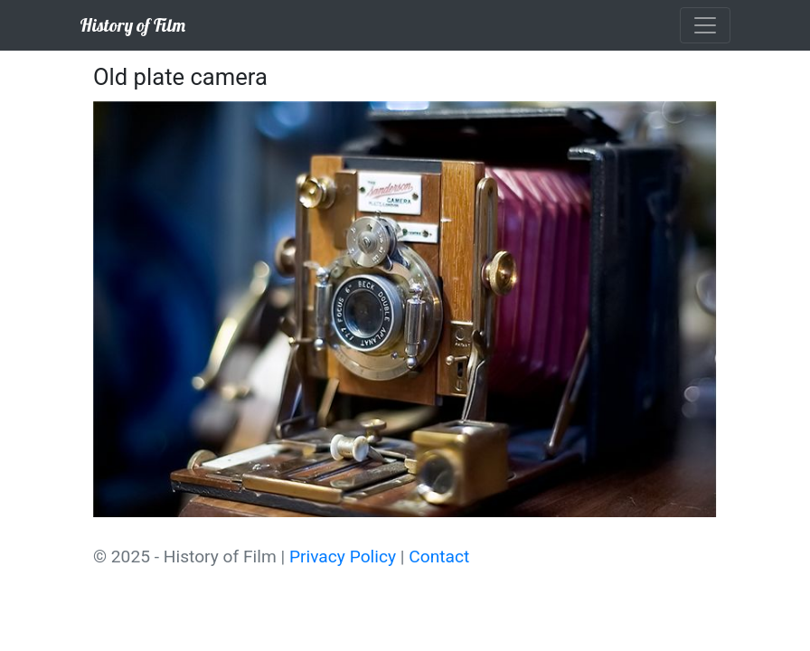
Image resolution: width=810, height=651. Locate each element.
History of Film (132, 25)
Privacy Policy (342, 556)
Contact (439, 556)
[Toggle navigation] (705, 25)
